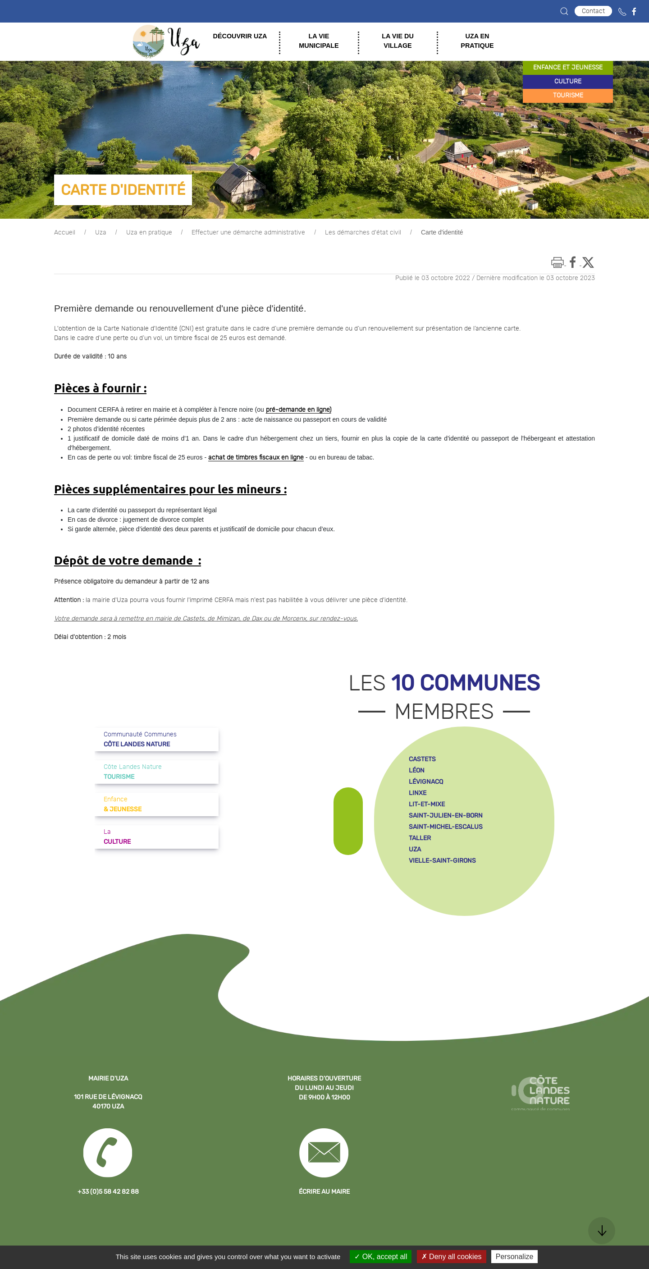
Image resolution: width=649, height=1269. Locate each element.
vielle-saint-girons (442, 860)
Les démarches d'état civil (363, 233)
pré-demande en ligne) (298, 410)
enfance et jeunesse (568, 67)
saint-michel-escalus (446, 827)
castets (422, 759)
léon (417, 770)
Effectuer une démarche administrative (248, 233)
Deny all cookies (451, 1256)
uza (415, 849)
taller (420, 838)
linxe (417, 793)
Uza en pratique (149, 233)
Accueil (64, 233)
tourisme (568, 95)
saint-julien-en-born (446, 815)
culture (567, 81)
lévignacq (426, 782)
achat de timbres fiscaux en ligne (256, 458)
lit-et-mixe (427, 804)
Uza (100, 233)
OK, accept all (380, 1256)
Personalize (515, 1256)
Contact (593, 11)
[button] (564, 11)
